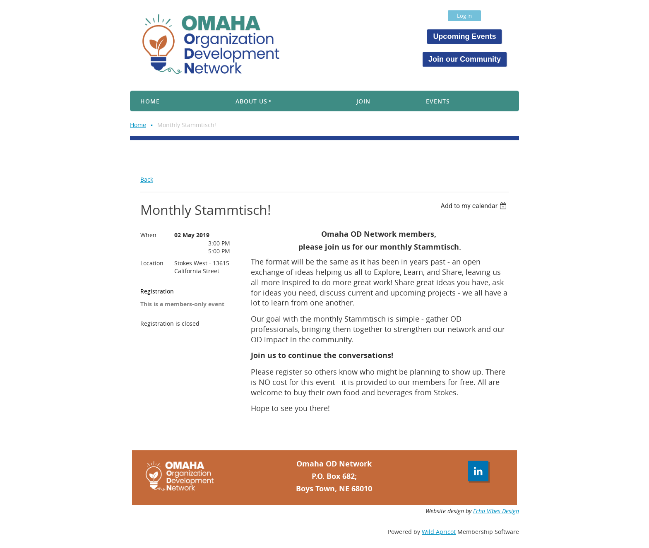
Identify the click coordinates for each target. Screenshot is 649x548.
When (148, 235)
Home (138, 125)
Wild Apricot (439, 532)
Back (146, 179)
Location (151, 263)
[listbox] (474, 206)
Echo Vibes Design (496, 511)
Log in (464, 15)
